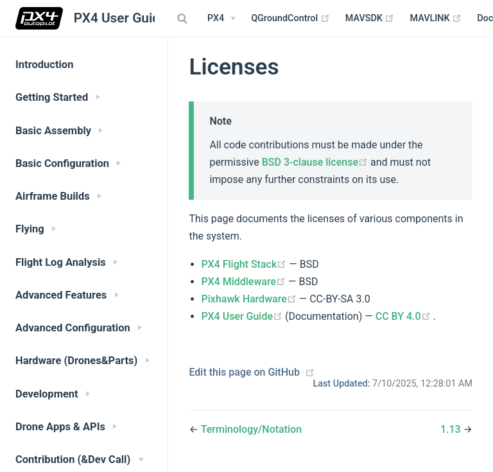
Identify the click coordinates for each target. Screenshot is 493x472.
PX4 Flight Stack (246, 264)
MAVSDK (370, 19)
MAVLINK (436, 19)
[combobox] (183, 19)
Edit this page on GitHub (244, 372)
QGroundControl (290, 19)
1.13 (451, 429)
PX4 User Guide (243, 316)
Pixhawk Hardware (250, 299)
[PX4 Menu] (221, 19)
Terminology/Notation (251, 429)
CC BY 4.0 (404, 316)
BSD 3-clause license (316, 162)
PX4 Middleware (245, 281)
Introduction (44, 64)
